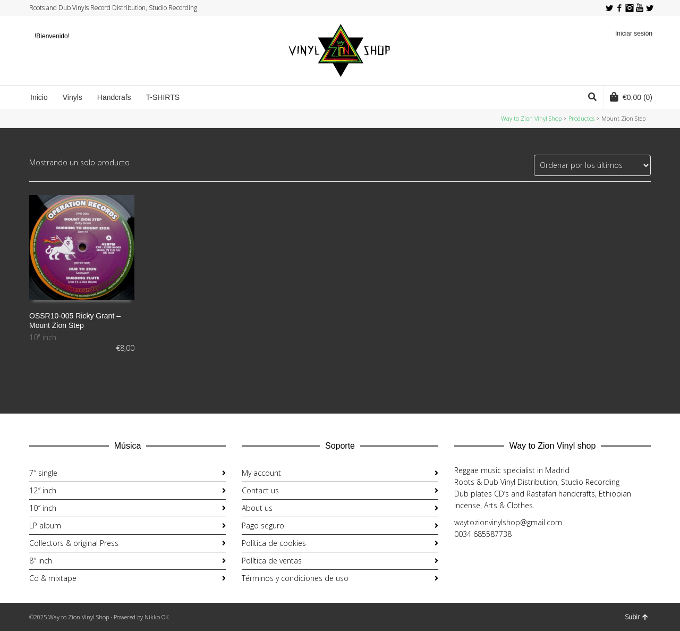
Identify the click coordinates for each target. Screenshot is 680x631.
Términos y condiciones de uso (295, 578)
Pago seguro (263, 525)
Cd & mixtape (52, 578)
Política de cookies (274, 543)
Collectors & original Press (73, 543)
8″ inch (40, 561)
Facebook (619, 8)
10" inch (42, 337)
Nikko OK (156, 617)
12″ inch (42, 490)
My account (261, 473)
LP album (45, 525)
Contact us (260, 490)
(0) (631, 97)
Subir (636, 616)
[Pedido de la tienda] (592, 165)
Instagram (629, 8)
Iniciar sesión (633, 33)
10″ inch (42, 508)
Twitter (609, 8)
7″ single (43, 473)
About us (257, 508)
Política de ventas (272, 561)
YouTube (639, 8)
